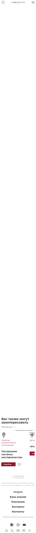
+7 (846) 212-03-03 (18, 2)
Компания (18, 501)
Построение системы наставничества (11, 454)
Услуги (18, 492)
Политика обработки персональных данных (18, 517)
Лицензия (5, 483)
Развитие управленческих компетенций (8, 442)
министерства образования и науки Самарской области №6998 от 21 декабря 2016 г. (18, 485)
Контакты (18, 511)
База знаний (18, 497)
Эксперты (18, 506)
